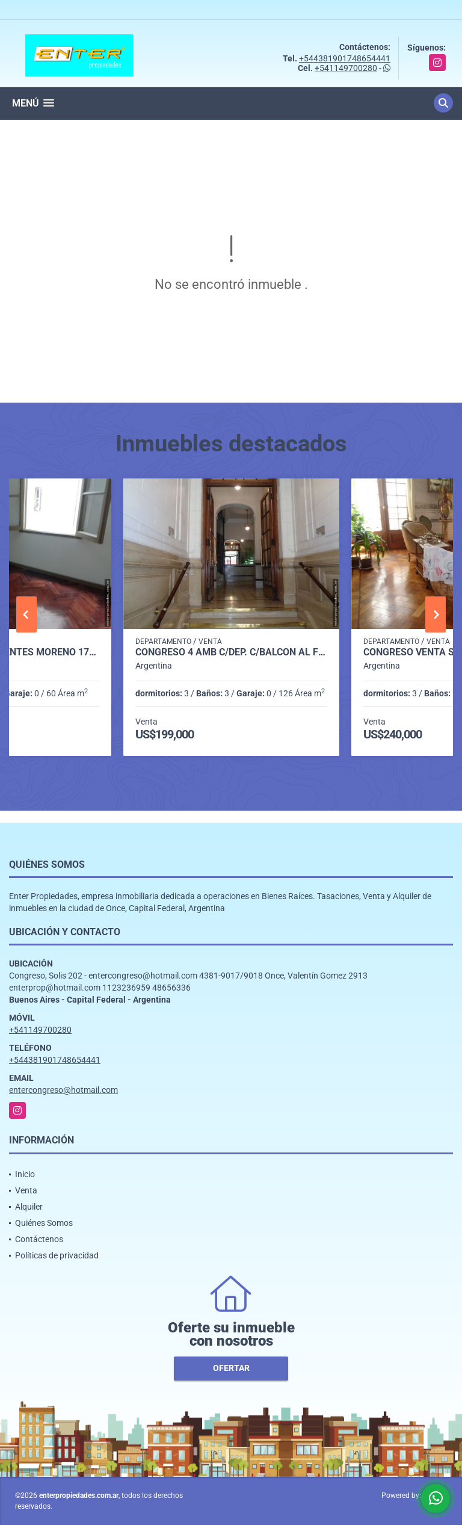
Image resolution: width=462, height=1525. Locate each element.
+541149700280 (346, 68)
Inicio (25, 1174)
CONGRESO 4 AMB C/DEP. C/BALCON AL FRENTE (231, 652)
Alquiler (29, 1206)
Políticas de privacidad (57, 1255)
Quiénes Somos (44, 1223)
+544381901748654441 (344, 58)
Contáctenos (39, 1239)
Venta (26, 1190)
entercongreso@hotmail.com (63, 1090)
